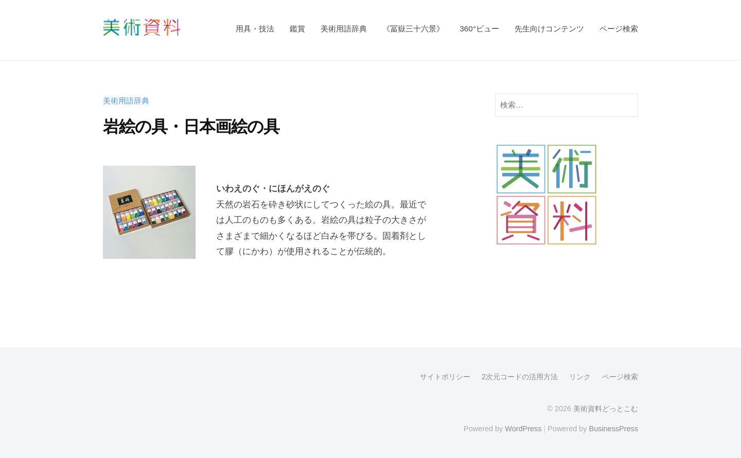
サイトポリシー (445, 377)
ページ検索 (618, 28)
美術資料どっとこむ (605, 408)
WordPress (523, 429)
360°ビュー (479, 28)
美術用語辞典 (344, 28)
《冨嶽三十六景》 (413, 28)
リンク (580, 377)
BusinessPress (614, 429)
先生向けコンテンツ (549, 28)
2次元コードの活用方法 (520, 377)
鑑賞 (297, 28)
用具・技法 (255, 28)
